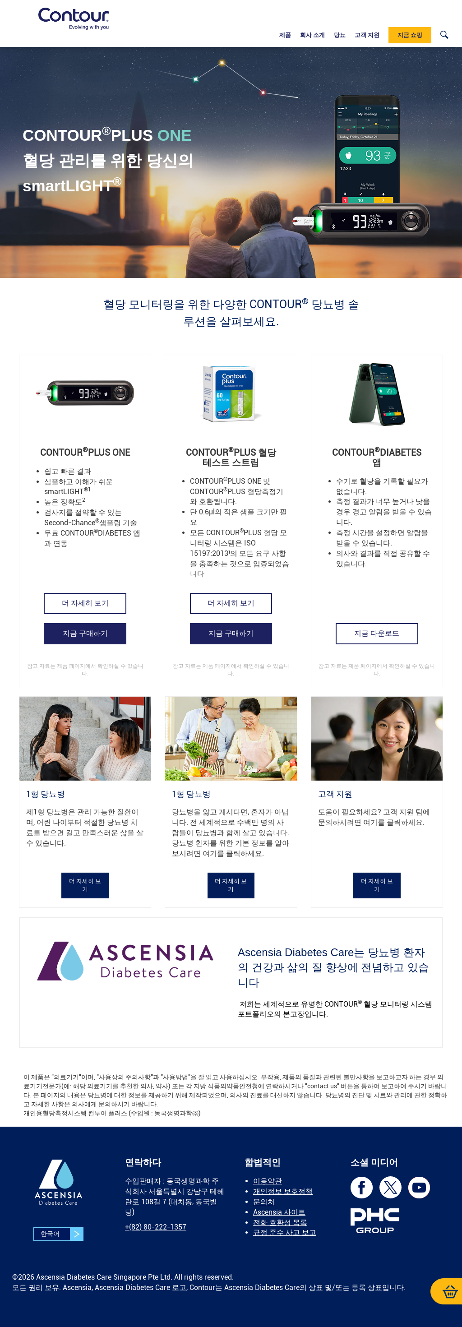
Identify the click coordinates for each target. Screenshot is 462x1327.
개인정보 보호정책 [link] (283, 1191)
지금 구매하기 (85, 633)
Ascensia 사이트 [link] (279, 1212)
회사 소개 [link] (312, 35)
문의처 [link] (264, 1202)
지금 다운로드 (376, 633)
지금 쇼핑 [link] (409, 35)
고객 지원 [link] (367, 35)
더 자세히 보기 (85, 603)
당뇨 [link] (340, 35)
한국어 (62, 1234)
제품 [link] (285, 35)
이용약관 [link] (267, 1181)
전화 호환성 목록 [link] (280, 1222)
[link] (74, 19)
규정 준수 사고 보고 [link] (284, 1232)
